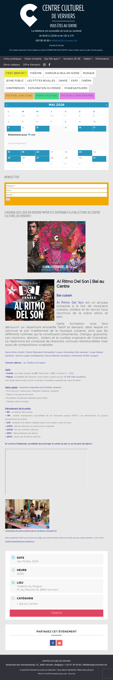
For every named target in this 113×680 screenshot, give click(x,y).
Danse (63, 81)
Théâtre (36, 73)
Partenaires (102, 59)
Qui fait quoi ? (52, 59)
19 (23, 152)
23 (80, 152)
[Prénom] (56, 186)
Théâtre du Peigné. (36, 363)
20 (37, 152)
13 (37, 128)
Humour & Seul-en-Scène (62, 73)
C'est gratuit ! (16, 73)
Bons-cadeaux (12, 65)
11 (8, 128)
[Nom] (56, 190)
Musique (88, 73)
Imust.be (71, 674)
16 (80, 128)
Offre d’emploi (31, 65)
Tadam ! (88, 59)
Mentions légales (85, 670)
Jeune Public (15, 81)
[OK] (8, 199)
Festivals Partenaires (77, 96)
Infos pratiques (12, 59)
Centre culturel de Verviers (56, 661)
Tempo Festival (47, 96)
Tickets (56, 613)
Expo (74, 81)
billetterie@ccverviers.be (64, 40)
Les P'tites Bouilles (41, 81)
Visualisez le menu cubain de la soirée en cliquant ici (31, 531)
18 (9, 152)
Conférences (15, 88)
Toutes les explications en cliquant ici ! (20, 541)
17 (94, 128)
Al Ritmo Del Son (70, 302)
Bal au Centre (28, 604)
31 (94, 158)
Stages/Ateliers (75, 88)
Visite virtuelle (32, 59)
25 (9, 158)
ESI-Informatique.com (57, 674)
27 (37, 158)
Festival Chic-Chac (19, 96)
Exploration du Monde (44, 88)
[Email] (56, 195)
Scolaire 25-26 (71, 59)
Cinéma (86, 81)
